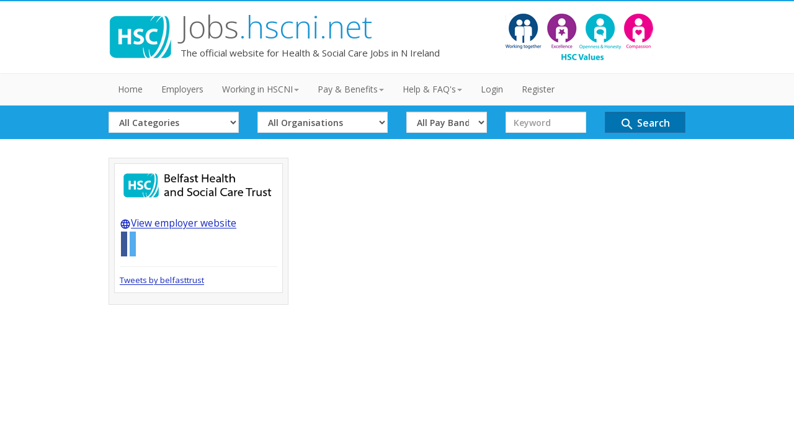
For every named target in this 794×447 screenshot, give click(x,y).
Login (492, 89)
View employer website (178, 223)
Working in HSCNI (260, 89)
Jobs (276, 27)
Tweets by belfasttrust (162, 280)
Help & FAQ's (432, 89)
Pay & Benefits (351, 89)
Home (130, 89)
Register (538, 89)
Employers (182, 89)
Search (645, 124)
